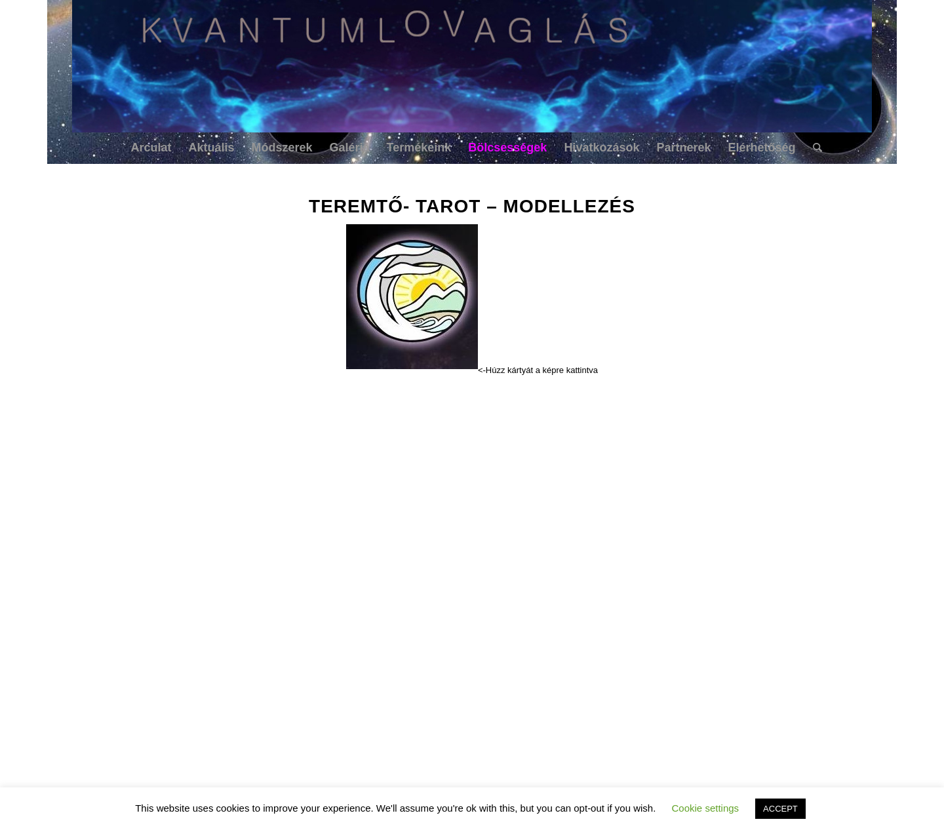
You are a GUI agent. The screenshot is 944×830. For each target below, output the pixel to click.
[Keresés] (813, 147)
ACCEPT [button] (780, 809)
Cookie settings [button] (705, 808)
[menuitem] (151, 147)
